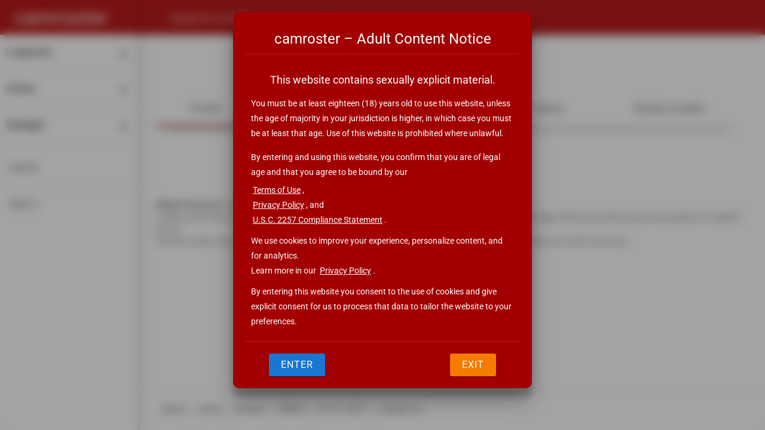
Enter (297, 364)
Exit (473, 364)
